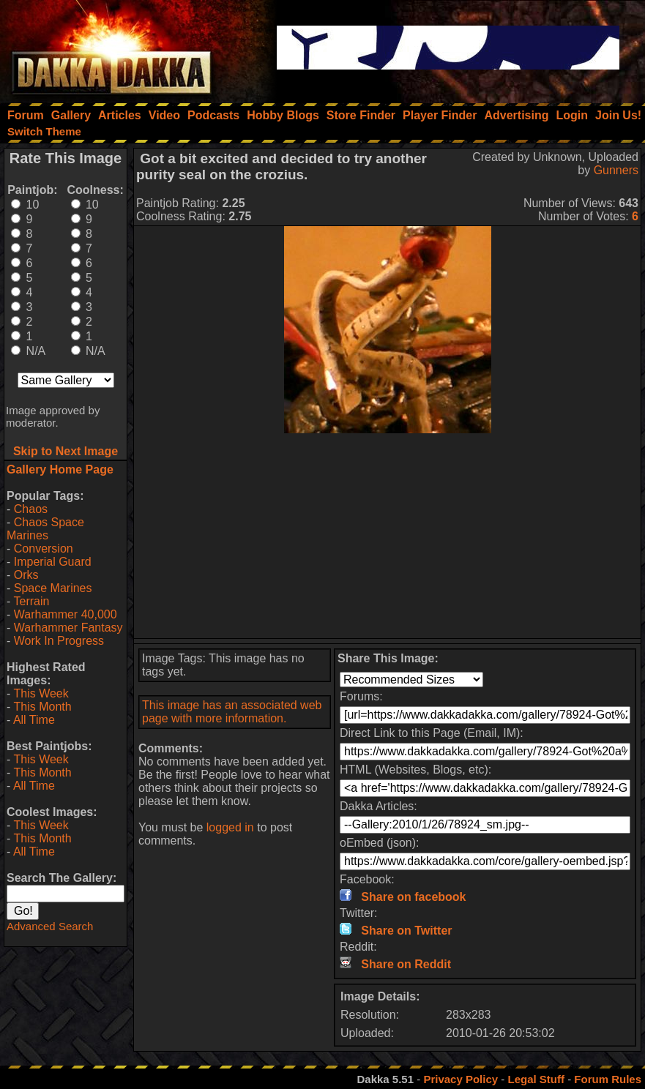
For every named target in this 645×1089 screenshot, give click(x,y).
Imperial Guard (53, 561)
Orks (26, 575)
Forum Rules (607, 1079)
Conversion (43, 548)
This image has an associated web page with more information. (231, 712)
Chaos (31, 509)
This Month (42, 706)
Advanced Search (50, 926)
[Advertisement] (388, 535)
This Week (40, 693)
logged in (230, 827)
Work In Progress (59, 641)
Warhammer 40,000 (65, 614)
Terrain (31, 601)
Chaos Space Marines (45, 529)
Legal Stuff (535, 1079)
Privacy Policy (460, 1079)
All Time (34, 720)
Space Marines (53, 588)
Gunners (616, 170)
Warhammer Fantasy (68, 627)
